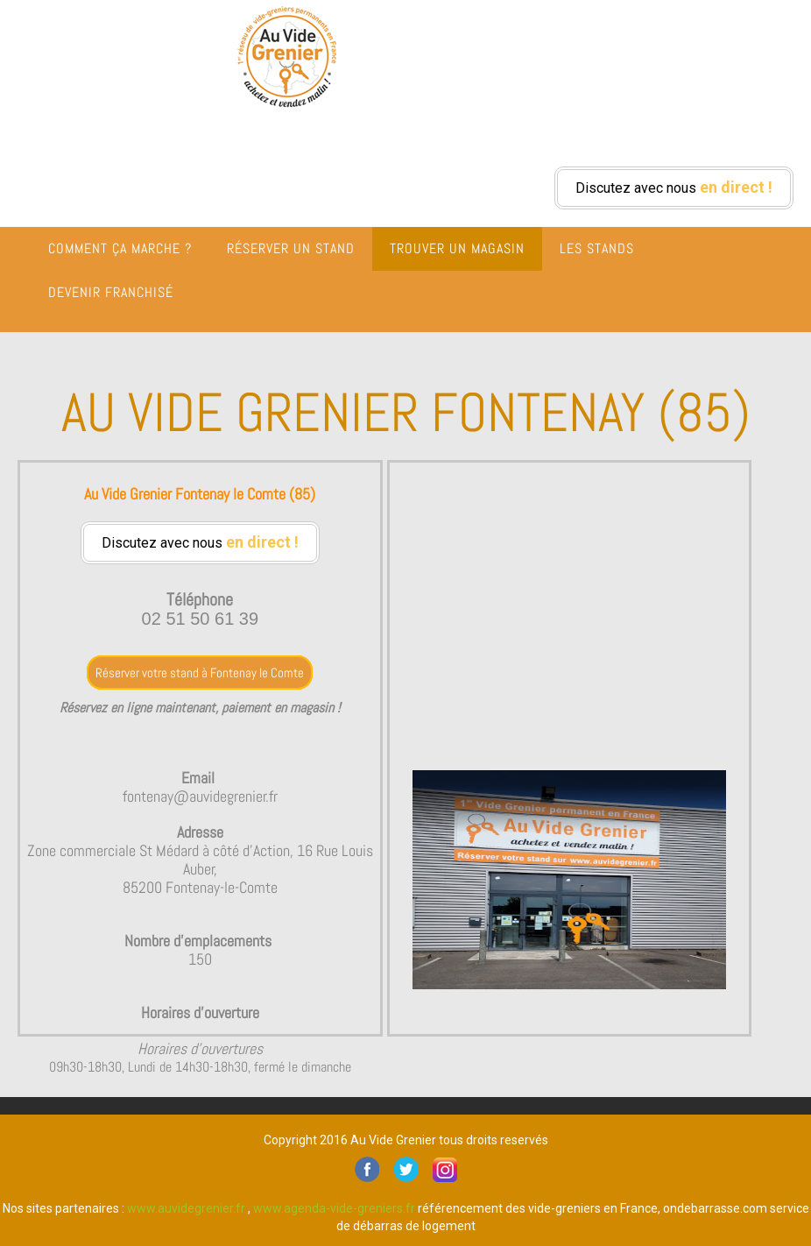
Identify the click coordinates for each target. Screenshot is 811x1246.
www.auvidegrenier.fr (186, 1208)
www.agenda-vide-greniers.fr (334, 1208)
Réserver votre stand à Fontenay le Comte (199, 672)
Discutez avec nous (673, 187)
